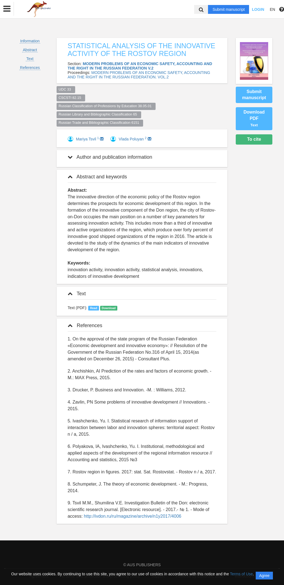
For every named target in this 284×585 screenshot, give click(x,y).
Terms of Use (241, 574)
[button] (7, 9)
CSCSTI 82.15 (71, 98)
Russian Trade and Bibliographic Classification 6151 (100, 123)
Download (109, 308)
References (30, 67)
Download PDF (254, 118)
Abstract (30, 50)
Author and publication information (110, 157)
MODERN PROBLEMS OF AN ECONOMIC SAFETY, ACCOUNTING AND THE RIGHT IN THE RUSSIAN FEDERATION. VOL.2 (139, 74)
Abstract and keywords (97, 176)
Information (30, 41)
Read (93, 308)
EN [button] (272, 9)
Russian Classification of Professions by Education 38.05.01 (106, 106)
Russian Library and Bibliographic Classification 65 (99, 114)
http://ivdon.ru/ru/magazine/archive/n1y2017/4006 (132, 516)
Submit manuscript (228, 9)
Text (30, 59)
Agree (264, 575)
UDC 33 (66, 89)
